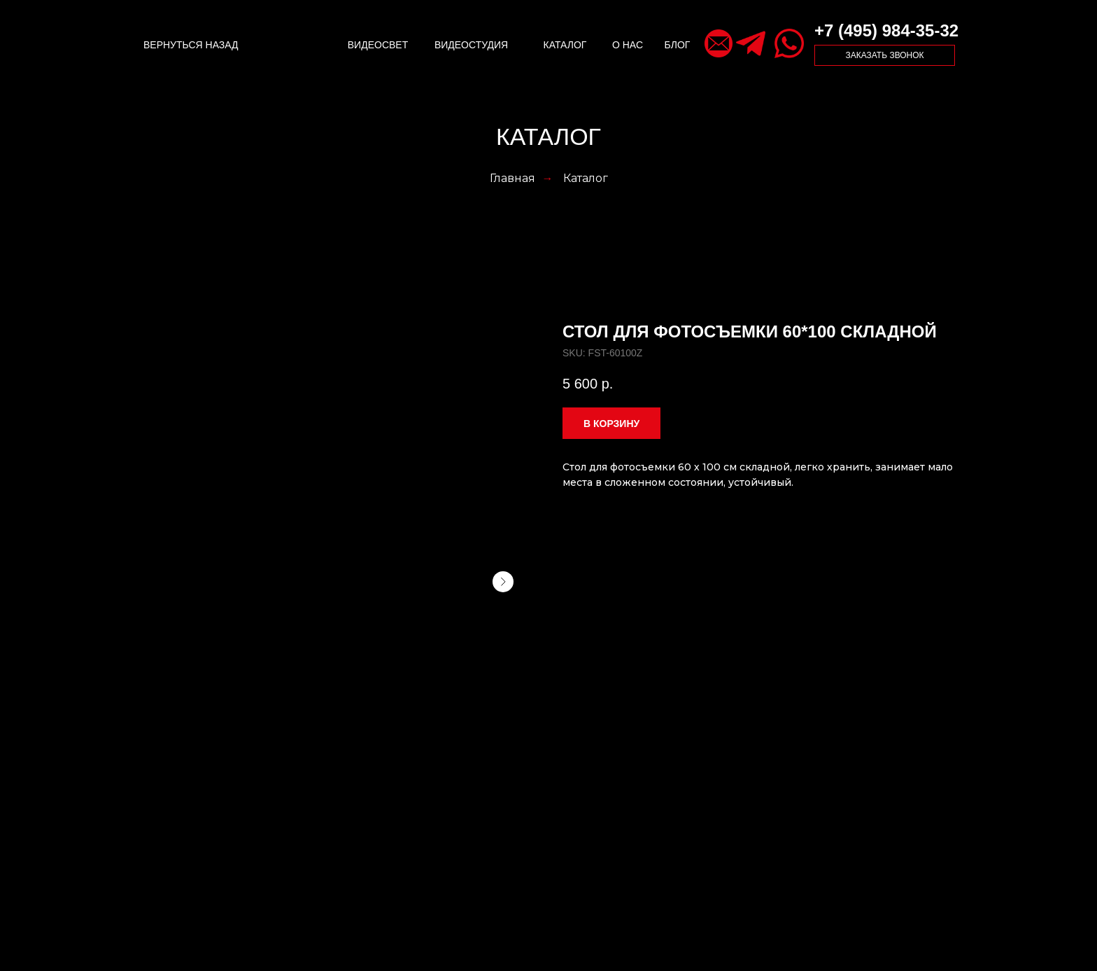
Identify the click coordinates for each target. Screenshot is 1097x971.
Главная (512, 178)
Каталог (585, 178)
